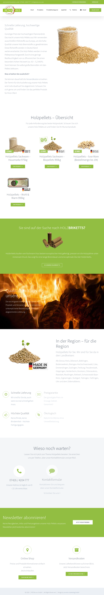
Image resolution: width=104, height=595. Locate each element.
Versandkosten (32, 79)
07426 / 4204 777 (25, 2)
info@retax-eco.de (38, 2)
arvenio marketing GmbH (71, 592)
